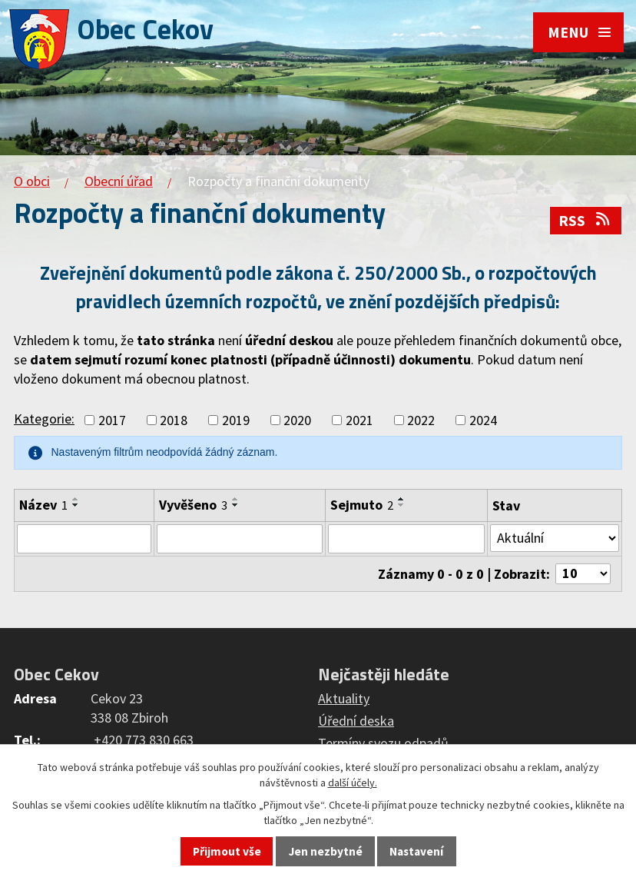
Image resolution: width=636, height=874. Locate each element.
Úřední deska (356, 720)
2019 (236, 420)
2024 (483, 420)
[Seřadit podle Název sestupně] (76, 505)
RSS (585, 220)
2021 (359, 420)
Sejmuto (361, 504)
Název (43, 504)
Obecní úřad (118, 181)
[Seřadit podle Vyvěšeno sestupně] (235, 505)
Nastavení (416, 851)
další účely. (352, 782)
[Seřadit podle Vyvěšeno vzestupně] (235, 499)
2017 (112, 420)
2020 (297, 420)
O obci (32, 181)
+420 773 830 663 (144, 740)
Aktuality (343, 698)
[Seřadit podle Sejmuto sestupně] (401, 505)
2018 (173, 420)
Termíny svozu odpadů (383, 743)
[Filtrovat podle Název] (84, 538)
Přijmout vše (227, 851)
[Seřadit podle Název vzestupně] (76, 499)
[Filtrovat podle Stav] (554, 538)
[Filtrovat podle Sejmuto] (406, 538)
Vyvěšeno (193, 504)
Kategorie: (44, 418)
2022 (421, 420)
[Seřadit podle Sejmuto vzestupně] (401, 499)
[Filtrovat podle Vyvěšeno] (240, 538)
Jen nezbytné (326, 851)
